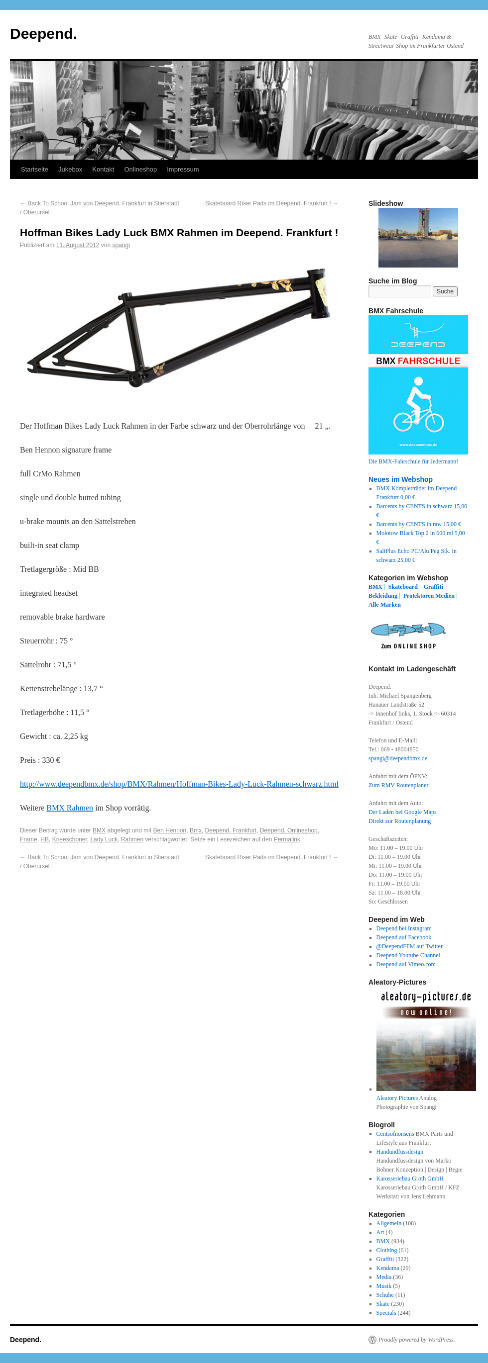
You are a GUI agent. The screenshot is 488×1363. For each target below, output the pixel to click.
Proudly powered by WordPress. (416, 1339)
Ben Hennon (170, 830)
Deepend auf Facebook (404, 937)
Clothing (386, 1250)
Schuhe (385, 1294)
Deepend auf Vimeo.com (406, 964)
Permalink (287, 839)
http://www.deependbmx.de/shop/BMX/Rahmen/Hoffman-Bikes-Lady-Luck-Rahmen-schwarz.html (179, 784)
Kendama (387, 1268)
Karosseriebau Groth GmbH (410, 1178)
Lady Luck (104, 839)
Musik (384, 1285)
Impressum (183, 169)
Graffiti (433, 586)
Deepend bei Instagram (404, 928)
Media (384, 1276)
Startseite (34, 169)
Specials (386, 1312)
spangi (121, 245)
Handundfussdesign (400, 1151)
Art (380, 1232)
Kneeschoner (69, 839)
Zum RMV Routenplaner (398, 785)
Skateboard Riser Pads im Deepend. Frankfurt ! (272, 203)
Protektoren (418, 595)
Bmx (196, 830)
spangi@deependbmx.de (397, 758)
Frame (28, 839)
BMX (99, 830)
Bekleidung (382, 595)
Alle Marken (384, 604)
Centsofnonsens (395, 1133)
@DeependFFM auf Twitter (409, 946)
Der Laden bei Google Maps (402, 812)
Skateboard (403, 586)
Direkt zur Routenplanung (399, 821)
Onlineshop (140, 169)
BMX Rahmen (69, 808)
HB (44, 839)
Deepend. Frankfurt (230, 830)
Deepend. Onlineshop (289, 830)
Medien (445, 595)
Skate (383, 1303)
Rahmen (132, 839)
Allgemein (389, 1223)
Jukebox (70, 169)
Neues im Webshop (400, 479)
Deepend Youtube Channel (408, 955)
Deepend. (43, 33)
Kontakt (103, 169)
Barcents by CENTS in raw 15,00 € (418, 524)
